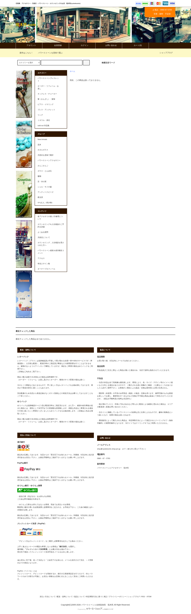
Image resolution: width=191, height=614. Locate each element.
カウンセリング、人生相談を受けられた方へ (51, 244)
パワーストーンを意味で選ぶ (49, 53)
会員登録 (56, 45)
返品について (79, 597)
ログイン (82, 45)
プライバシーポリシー (117, 597)
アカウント (29, 45)
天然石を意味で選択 (45, 155)
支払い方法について (47, 597)
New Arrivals (42, 139)
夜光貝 (40, 197)
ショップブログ (166, 53)
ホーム (72, 71)
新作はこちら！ (24, 53)
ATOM (149, 597)
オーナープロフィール (46, 269)
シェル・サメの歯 (45, 187)
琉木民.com (26, 25)
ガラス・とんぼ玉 (45, 171)
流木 (39, 145)
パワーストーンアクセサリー (49, 160)
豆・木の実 (42, 182)
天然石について (44, 237)
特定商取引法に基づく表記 (96, 597)
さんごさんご (43, 166)
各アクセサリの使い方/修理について (50, 218)
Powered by (95, 609)
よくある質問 (43, 232)
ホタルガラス (43, 150)
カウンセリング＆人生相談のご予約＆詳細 (51, 225)
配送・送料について (65, 597)
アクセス (41, 258)
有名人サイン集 (44, 264)
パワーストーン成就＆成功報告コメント (51, 252)
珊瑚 (39, 176)
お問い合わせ (109, 45)
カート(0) (135, 45)
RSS (143, 597)
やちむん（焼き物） (45, 203)
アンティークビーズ (45, 192)
